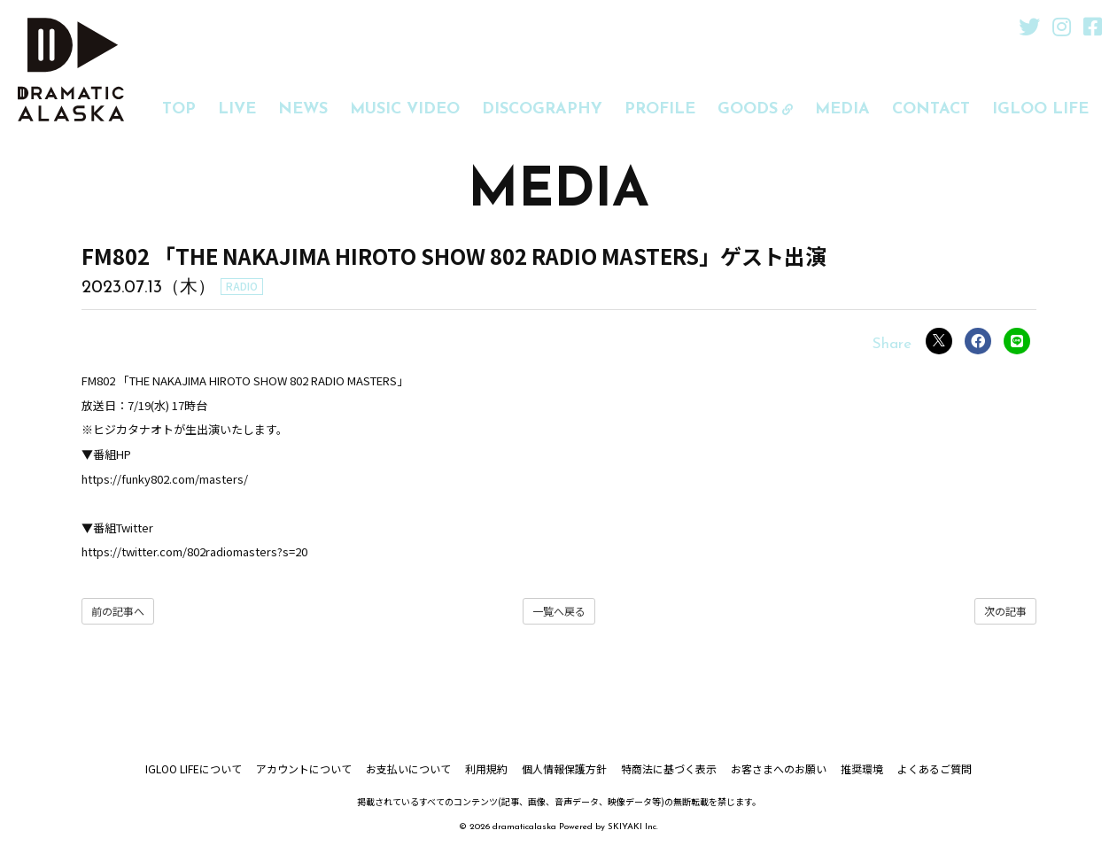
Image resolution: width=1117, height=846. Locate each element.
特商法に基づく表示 (669, 768)
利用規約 (486, 768)
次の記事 (1005, 610)
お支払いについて (408, 768)
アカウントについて (304, 768)
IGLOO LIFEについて (193, 768)
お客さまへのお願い (778, 768)
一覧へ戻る (559, 610)
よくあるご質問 (934, 768)
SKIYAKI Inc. (633, 827)
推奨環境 (862, 768)
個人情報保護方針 (564, 768)
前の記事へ (117, 610)
